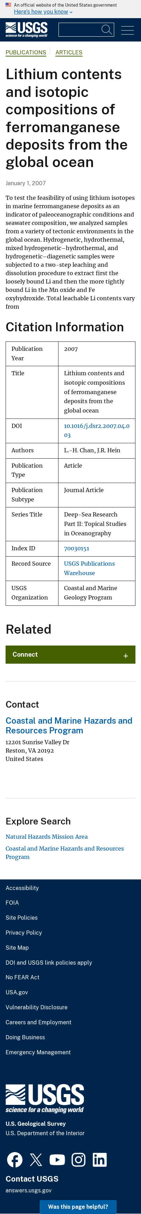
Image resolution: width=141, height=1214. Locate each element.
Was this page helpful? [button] (78, 1207)
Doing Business (25, 1037)
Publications (26, 52)
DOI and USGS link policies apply (49, 963)
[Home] (26, 35)
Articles (69, 52)
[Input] (86, 30)
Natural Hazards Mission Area (47, 836)
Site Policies (22, 918)
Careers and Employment (38, 1022)
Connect (25, 654)
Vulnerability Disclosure (37, 1007)
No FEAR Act (22, 977)
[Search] (107, 30)
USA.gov (17, 992)
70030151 (76, 548)
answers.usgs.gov (29, 1190)
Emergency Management (38, 1052)
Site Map (17, 948)
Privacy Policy (24, 933)
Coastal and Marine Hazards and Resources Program (69, 726)
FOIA (12, 903)
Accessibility (22, 888)
